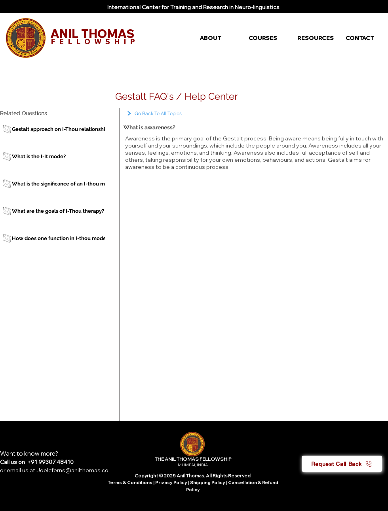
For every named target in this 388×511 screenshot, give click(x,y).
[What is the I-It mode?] (61, 156)
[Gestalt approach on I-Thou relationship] (61, 129)
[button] (218, 38)
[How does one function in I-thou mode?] (61, 238)
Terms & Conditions (130, 482)
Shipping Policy (207, 482)
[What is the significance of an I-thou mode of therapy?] (77, 183)
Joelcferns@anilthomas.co (72, 470)
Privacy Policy (171, 482)
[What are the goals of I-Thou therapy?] (61, 211)
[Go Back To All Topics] (174, 113)
